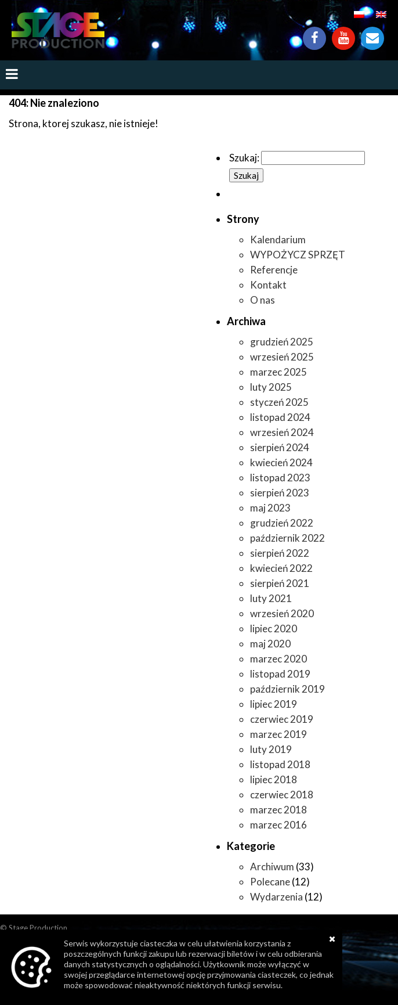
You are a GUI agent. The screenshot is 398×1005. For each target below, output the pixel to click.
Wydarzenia (276, 897)
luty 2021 (271, 598)
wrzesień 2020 (282, 613)
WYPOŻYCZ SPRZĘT (297, 254)
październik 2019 (287, 689)
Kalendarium (278, 239)
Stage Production (38, 927)
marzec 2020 (278, 659)
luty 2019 (271, 749)
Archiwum (272, 866)
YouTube (343, 32)
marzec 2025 (278, 372)
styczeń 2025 (279, 402)
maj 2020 (270, 643)
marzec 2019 (278, 734)
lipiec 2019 (273, 704)
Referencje (274, 270)
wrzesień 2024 (282, 432)
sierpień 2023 (279, 493)
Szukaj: (244, 158)
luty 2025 (271, 387)
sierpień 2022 (279, 553)
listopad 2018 (280, 764)
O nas (262, 300)
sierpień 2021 (279, 583)
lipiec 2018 (273, 779)
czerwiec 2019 (281, 719)
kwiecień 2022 (281, 568)
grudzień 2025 (281, 342)
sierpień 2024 (279, 447)
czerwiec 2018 (281, 794)
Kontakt (372, 32)
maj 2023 (270, 508)
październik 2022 (287, 538)
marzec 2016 (278, 825)
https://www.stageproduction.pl (58, 30)
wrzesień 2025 (282, 357)
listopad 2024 (280, 417)
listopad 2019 (280, 674)
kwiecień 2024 (281, 462)
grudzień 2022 (281, 523)
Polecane (270, 882)
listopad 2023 (280, 477)
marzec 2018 (278, 810)
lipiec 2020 (273, 628)
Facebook (314, 32)
